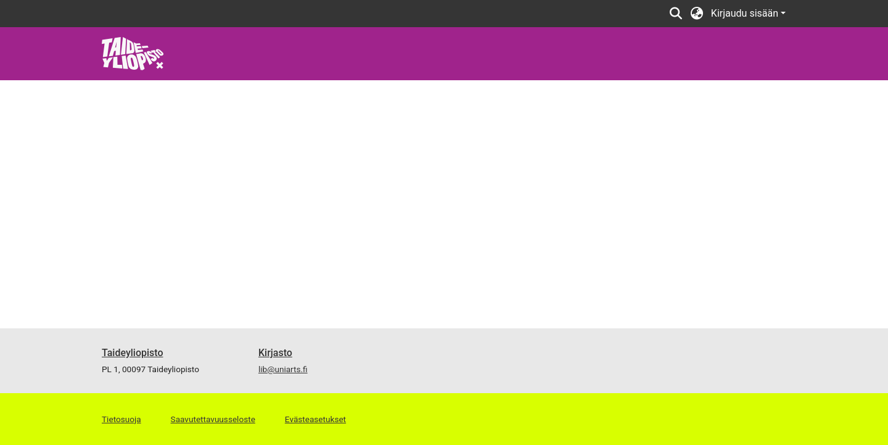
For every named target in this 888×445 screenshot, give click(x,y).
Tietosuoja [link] (121, 419)
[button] (676, 13)
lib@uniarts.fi (283, 369)
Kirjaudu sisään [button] (746, 13)
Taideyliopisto (132, 353)
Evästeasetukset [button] (315, 419)
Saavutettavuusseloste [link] (213, 419)
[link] (133, 52)
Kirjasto (275, 353)
